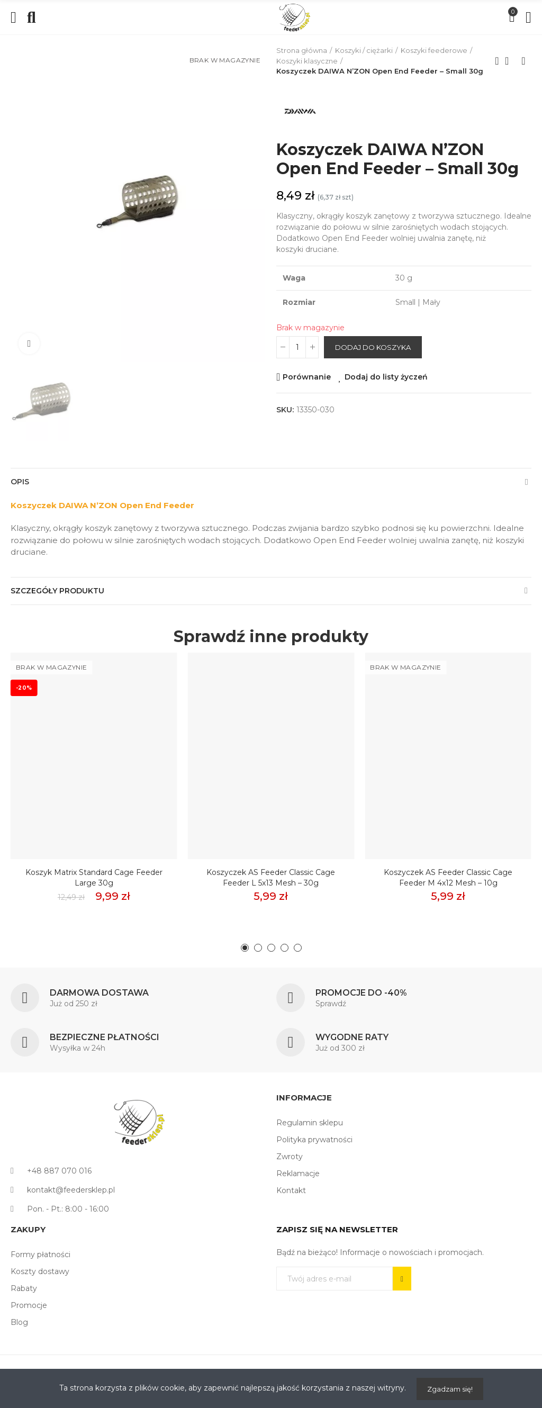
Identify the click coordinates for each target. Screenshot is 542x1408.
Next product (523, 61)
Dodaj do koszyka (373, 347)
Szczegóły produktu (57, 590)
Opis (20, 481)
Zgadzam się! (450, 1389)
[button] (245, 948)
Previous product (497, 61)
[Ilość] (297, 347)
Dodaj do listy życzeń (386, 377)
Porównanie (307, 377)
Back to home (510, 61)
